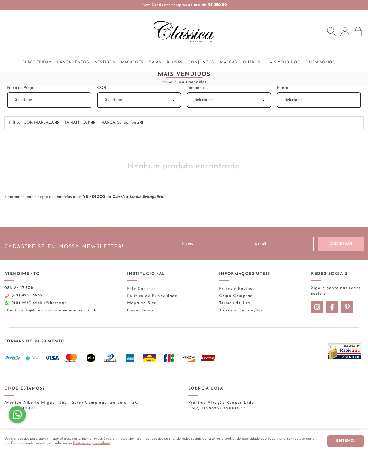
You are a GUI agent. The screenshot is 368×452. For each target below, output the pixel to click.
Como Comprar (235, 296)
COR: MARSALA (39, 122)
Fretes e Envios (235, 289)
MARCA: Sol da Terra (119, 122)
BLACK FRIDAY (36, 62)
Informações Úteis (244, 274)
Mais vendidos (283, 62)
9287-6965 (27, 295)
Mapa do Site (141, 303)
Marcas (228, 62)
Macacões (132, 62)
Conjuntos (201, 62)
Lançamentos (73, 62)
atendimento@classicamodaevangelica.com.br (51, 310)
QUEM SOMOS (320, 62)
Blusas (175, 62)
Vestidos (105, 62)
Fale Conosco (141, 289)
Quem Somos (141, 310)
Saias (155, 62)
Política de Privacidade (152, 296)
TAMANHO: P (77, 122)
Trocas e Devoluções (241, 310)
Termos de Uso (235, 303)
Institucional (146, 274)
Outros (251, 62)
